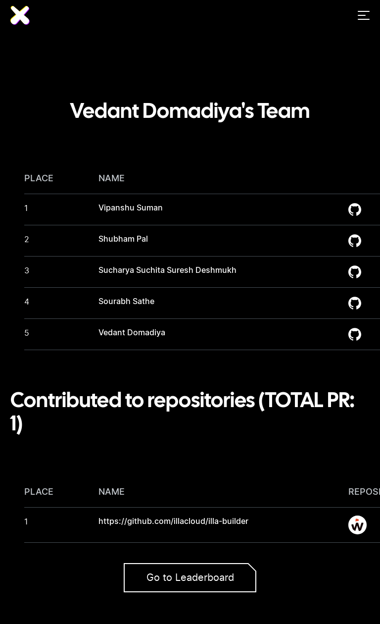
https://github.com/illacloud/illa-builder (173, 521)
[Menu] (364, 15)
